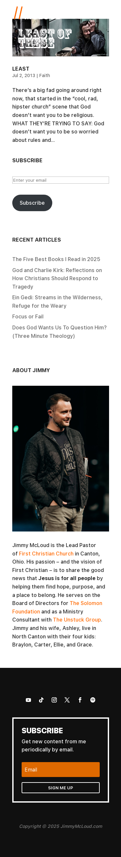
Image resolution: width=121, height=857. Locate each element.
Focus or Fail (28, 316)
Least (20, 69)
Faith (44, 75)
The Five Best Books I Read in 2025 (56, 259)
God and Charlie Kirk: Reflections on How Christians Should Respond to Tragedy (57, 278)
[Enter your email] (60, 180)
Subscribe (32, 203)
